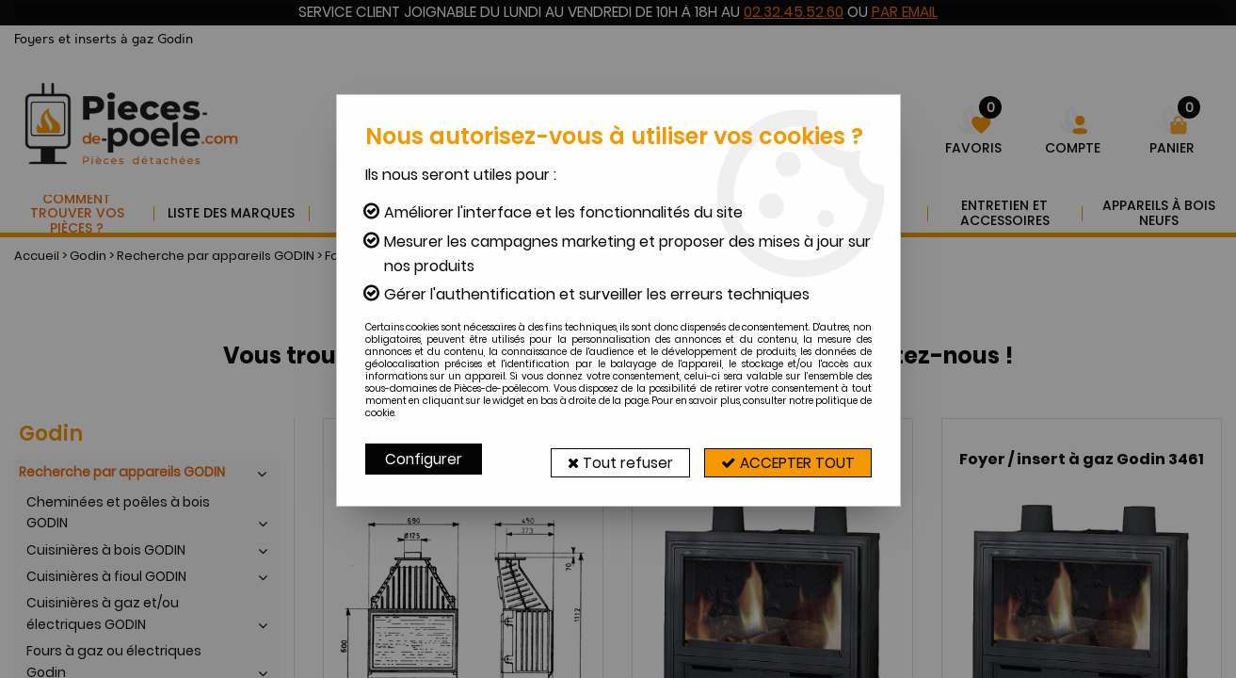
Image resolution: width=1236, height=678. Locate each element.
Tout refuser (607, 459)
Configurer (424, 459)
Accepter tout (783, 459)
